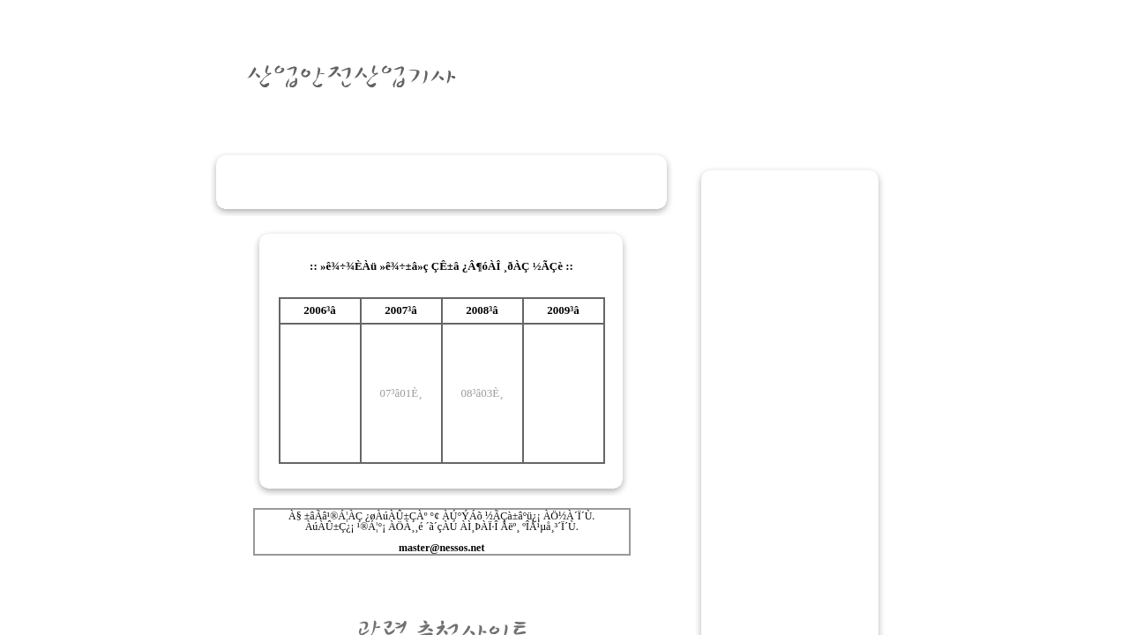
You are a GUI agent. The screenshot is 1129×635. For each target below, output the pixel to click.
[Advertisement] (441, 182)
